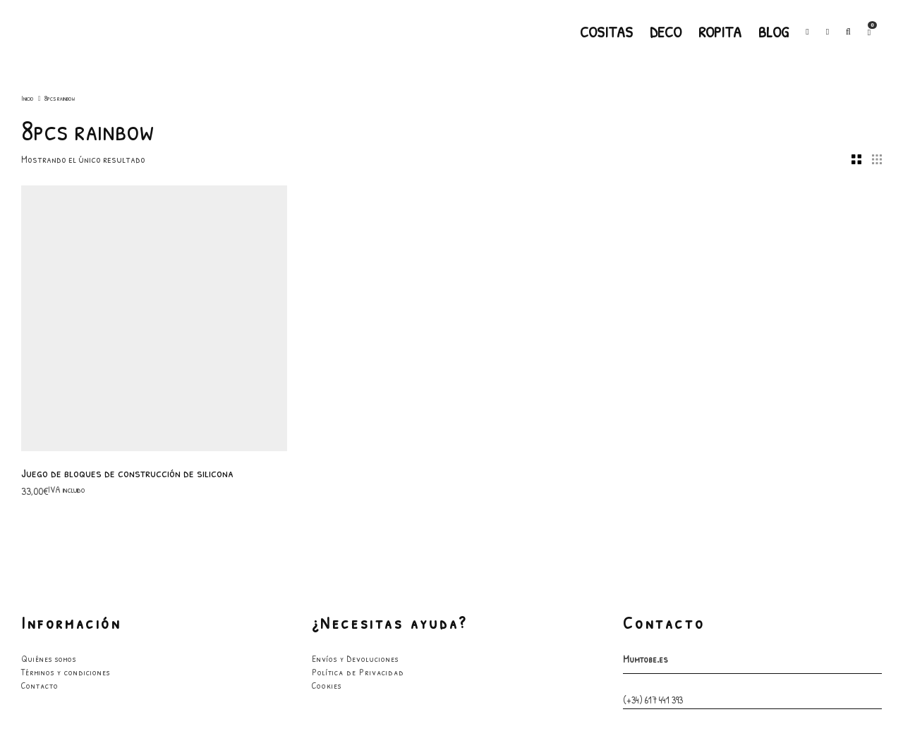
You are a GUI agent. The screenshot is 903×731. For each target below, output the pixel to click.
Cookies (326, 430)
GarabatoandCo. (552, 684)
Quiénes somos (48, 404)
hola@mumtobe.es (656, 480)
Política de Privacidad (358, 417)
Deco (665, 31)
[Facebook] (807, 31)
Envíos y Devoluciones (355, 404)
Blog (773, 31)
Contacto (40, 430)
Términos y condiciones (65, 417)
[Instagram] (827, 31)
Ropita (719, 31)
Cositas (606, 31)
